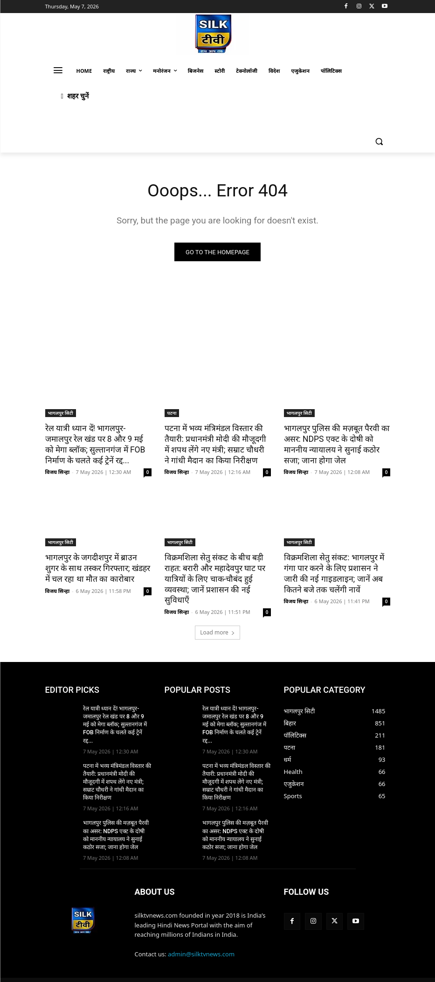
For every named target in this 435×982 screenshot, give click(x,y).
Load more (217, 620)
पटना (172, 413)
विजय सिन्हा (57, 471)
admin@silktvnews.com (201, 931)
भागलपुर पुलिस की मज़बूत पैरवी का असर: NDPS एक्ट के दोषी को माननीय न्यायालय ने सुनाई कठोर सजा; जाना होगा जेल (335, 444)
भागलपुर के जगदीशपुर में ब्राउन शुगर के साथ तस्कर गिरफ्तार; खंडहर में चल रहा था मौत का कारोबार (98, 567)
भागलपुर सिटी (60, 413)
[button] (379, 142)
